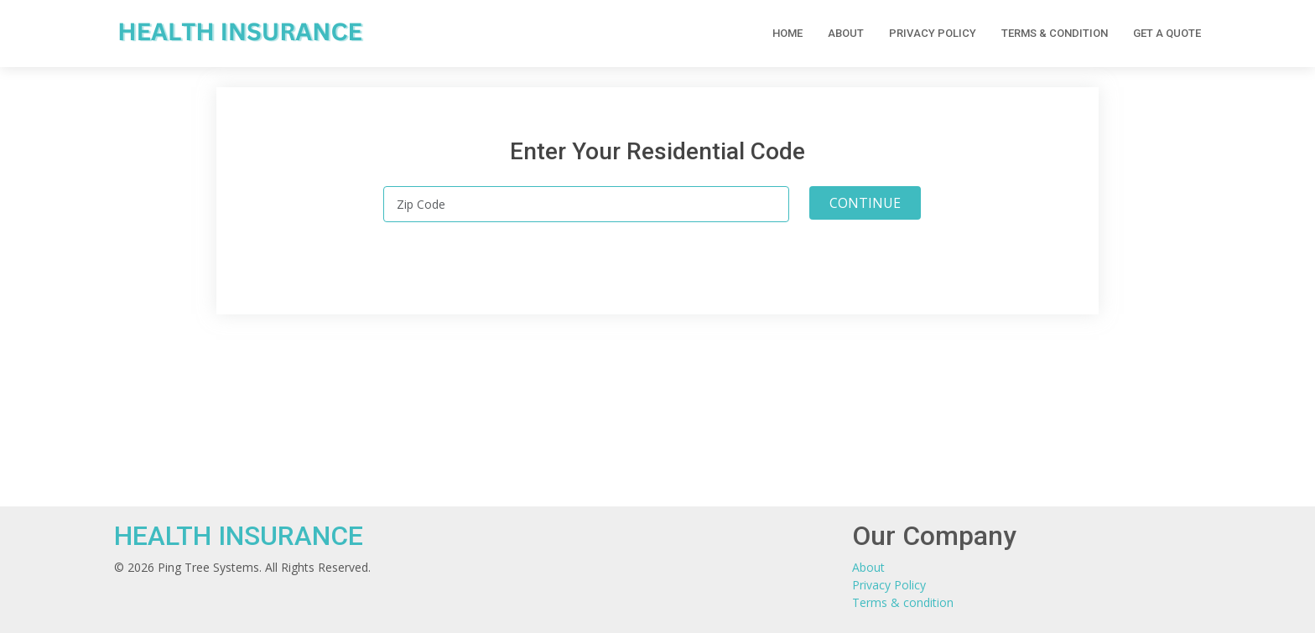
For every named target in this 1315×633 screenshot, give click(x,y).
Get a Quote (1167, 33)
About (846, 33)
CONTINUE (865, 203)
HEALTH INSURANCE (238, 536)
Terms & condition (1054, 33)
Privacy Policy (932, 33)
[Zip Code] (586, 204)
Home (787, 33)
